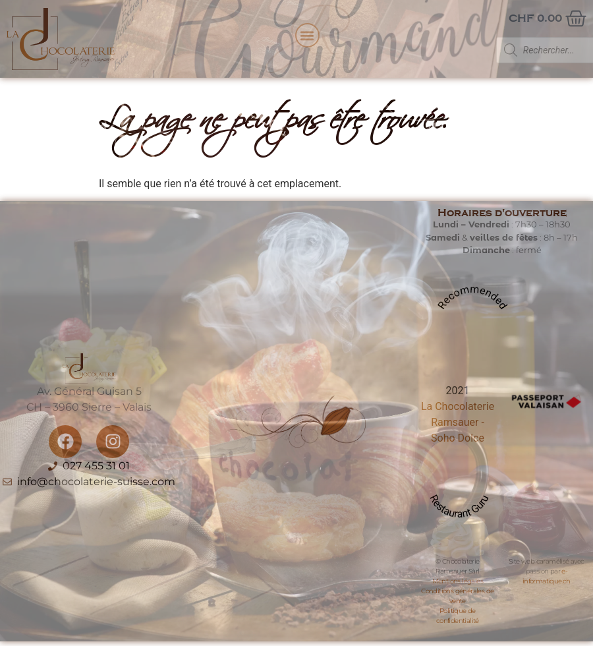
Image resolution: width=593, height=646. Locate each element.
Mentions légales (457, 581)
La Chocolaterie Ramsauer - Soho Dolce (457, 422)
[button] (307, 35)
